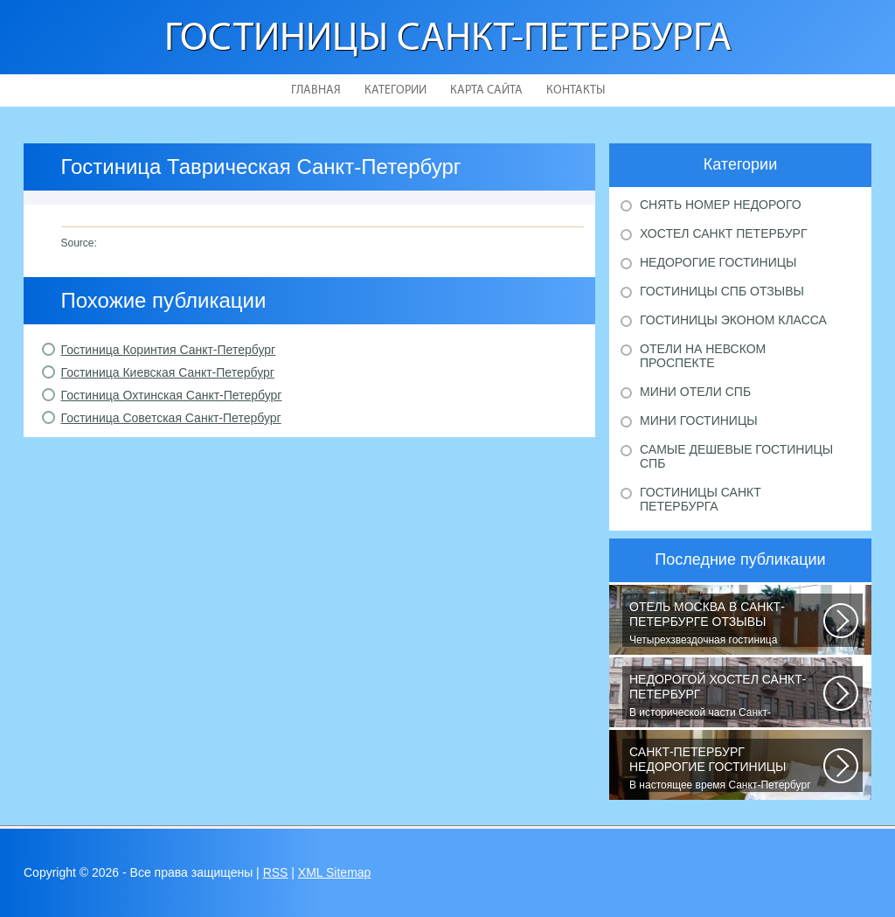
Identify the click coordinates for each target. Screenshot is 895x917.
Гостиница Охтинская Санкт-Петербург (171, 395)
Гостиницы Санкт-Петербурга (448, 39)
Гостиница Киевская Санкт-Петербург (167, 372)
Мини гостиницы (699, 420)
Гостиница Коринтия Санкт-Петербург (168, 350)
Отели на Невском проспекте (703, 356)
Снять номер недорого (720, 205)
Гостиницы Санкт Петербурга (700, 499)
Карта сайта (486, 90)
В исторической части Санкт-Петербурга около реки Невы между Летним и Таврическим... (726, 695)
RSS (275, 872)
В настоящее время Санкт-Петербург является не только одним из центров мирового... (726, 768)
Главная (316, 90)
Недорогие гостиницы (718, 262)
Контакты (575, 90)
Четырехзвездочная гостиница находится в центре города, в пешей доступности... (726, 623)
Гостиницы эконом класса (733, 320)
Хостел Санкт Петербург (724, 233)
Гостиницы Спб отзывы (722, 291)
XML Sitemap (334, 872)
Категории (395, 90)
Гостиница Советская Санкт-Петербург (171, 418)
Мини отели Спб (695, 392)
